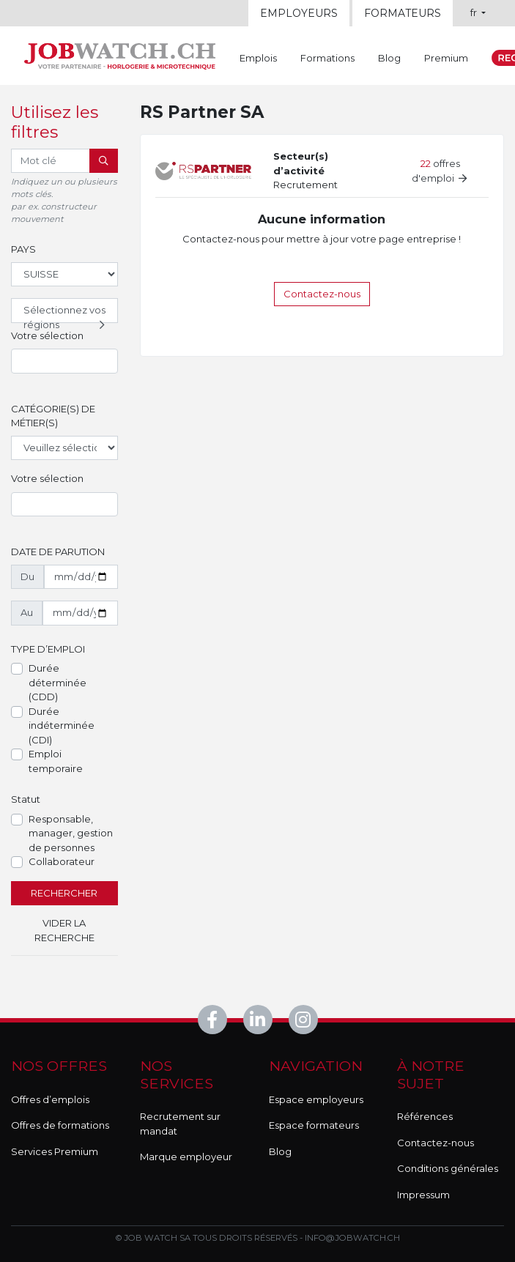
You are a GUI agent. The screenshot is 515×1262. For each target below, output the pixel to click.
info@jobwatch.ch (352, 1238)
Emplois (258, 58)
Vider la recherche (64, 930)
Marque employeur (186, 1156)
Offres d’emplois (50, 1099)
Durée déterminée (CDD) (57, 682)
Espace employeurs (316, 1099)
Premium (446, 58)
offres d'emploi (440, 170)
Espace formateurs (314, 1125)
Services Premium (54, 1151)
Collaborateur (62, 861)
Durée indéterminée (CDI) (62, 725)
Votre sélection (47, 335)
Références (425, 1116)
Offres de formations (60, 1125)
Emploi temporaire (56, 761)
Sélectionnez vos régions (65, 313)
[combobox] (64, 361)
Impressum (423, 1194)
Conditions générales (447, 1168)
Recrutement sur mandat (180, 1123)
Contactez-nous (322, 294)
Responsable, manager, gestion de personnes (71, 833)
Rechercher (64, 893)
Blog (389, 58)
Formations (327, 58)
